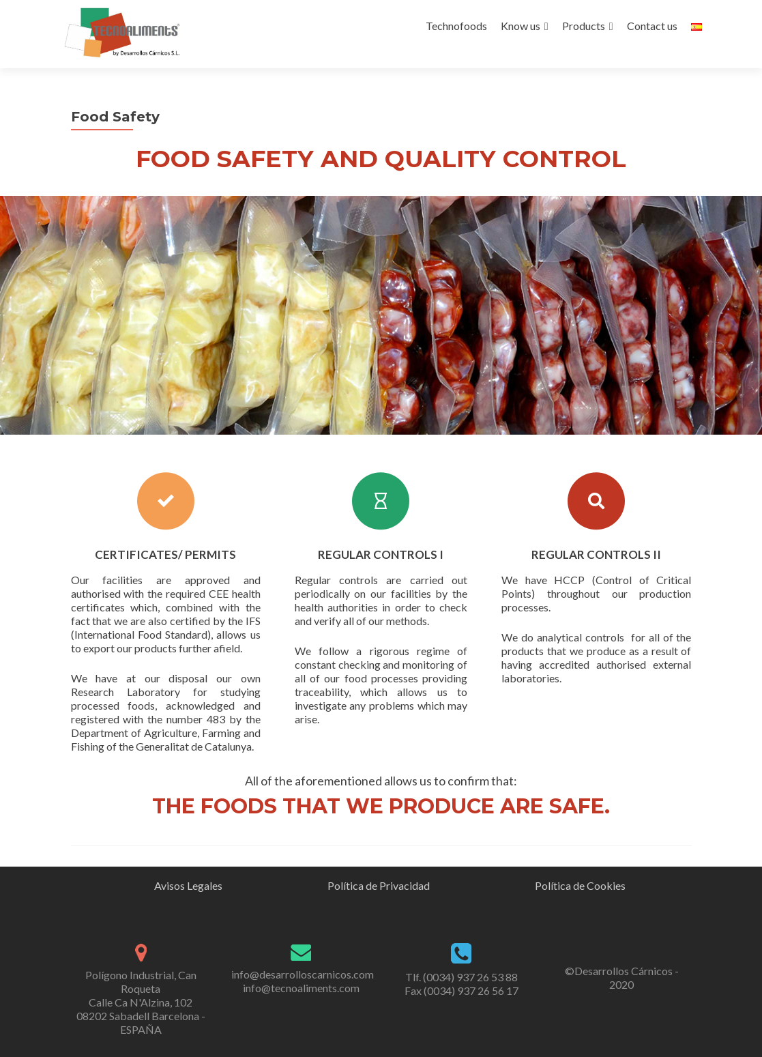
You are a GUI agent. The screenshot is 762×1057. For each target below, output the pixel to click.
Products (583, 25)
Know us (520, 25)
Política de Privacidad (378, 885)
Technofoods (456, 25)
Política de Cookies (580, 885)
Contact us (652, 25)
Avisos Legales (188, 885)
